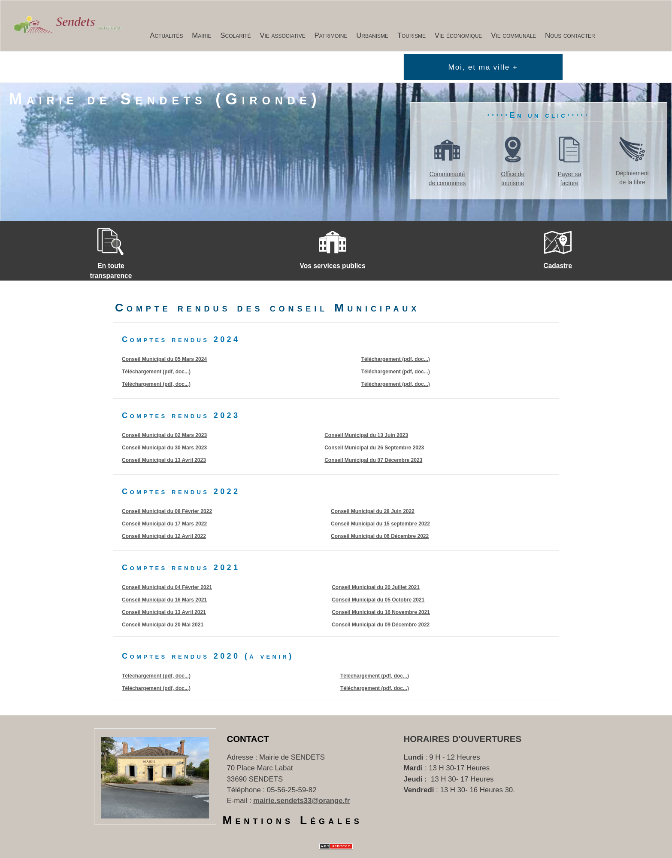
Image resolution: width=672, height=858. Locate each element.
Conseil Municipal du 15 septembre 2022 (380, 524)
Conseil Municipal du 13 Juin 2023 (366, 435)
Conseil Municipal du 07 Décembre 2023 (373, 460)
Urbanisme (372, 35)
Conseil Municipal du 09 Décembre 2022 (381, 625)
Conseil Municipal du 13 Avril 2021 (164, 612)
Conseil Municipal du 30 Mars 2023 (164, 448)
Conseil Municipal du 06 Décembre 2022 (380, 536)
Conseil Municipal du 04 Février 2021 (167, 587)
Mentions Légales (293, 820)
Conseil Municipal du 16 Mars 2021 (164, 600)
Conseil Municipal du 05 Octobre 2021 (378, 600)
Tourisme (411, 35)
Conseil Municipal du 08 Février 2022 (167, 511)
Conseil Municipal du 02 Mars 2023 (164, 435)
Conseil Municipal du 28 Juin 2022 (373, 511)
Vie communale (513, 35)
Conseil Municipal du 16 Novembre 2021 (381, 612)
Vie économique (458, 35)
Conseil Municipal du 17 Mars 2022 (164, 524)
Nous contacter (570, 35)
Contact (248, 739)
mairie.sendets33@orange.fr (301, 801)
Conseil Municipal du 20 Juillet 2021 (376, 587)
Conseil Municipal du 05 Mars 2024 (164, 359)
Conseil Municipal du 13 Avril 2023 (164, 460)
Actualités (166, 35)
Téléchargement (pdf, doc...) (156, 372)
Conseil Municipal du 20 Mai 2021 (162, 625)
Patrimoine (330, 35)
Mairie (201, 35)
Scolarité (235, 35)
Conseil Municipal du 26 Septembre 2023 (374, 448)
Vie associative (282, 35)
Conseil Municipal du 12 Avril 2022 (164, 536)
